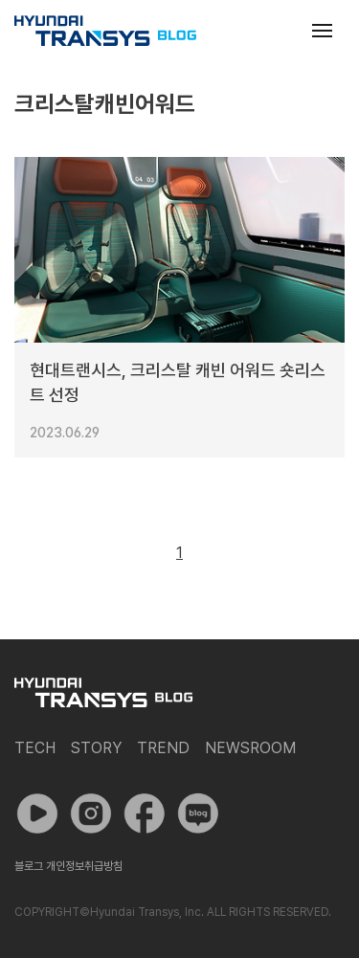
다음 (223, 553)
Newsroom (250, 748)
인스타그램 (91, 813)
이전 (136, 553)
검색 (276, 31)
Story (96, 748)
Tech (35, 748)
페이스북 (145, 813)
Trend (163, 748)
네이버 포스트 (198, 813)
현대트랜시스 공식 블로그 (105, 30)
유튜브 (37, 813)
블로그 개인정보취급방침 (68, 866)
